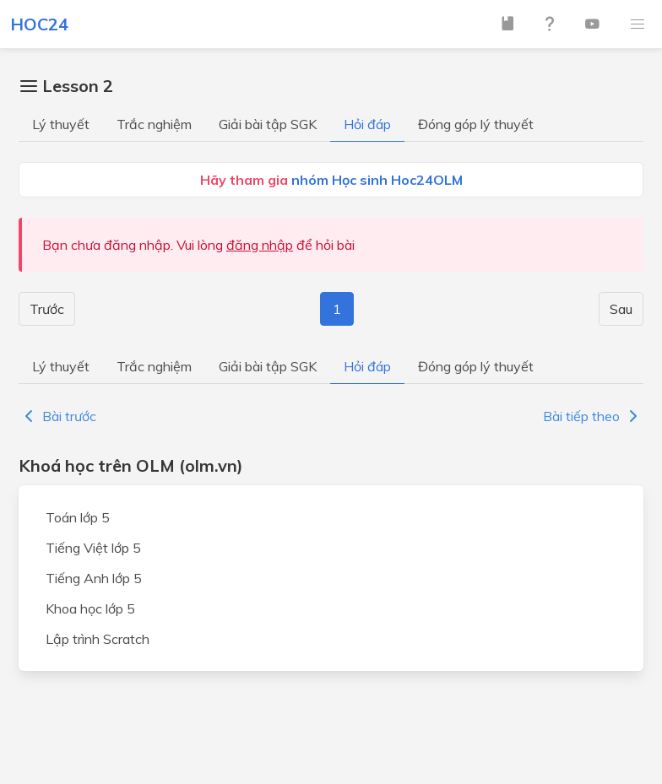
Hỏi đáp (367, 124)
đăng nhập (259, 244)
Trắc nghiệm (154, 124)
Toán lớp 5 (78, 517)
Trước (47, 308)
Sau (621, 308)
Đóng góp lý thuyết (476, 124)
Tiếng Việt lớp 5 (93, 547)
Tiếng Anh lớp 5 (94, 578)
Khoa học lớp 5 (90, 608)
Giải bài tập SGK (268, 124)
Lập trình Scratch (97, 638)
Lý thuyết (61, 124)
